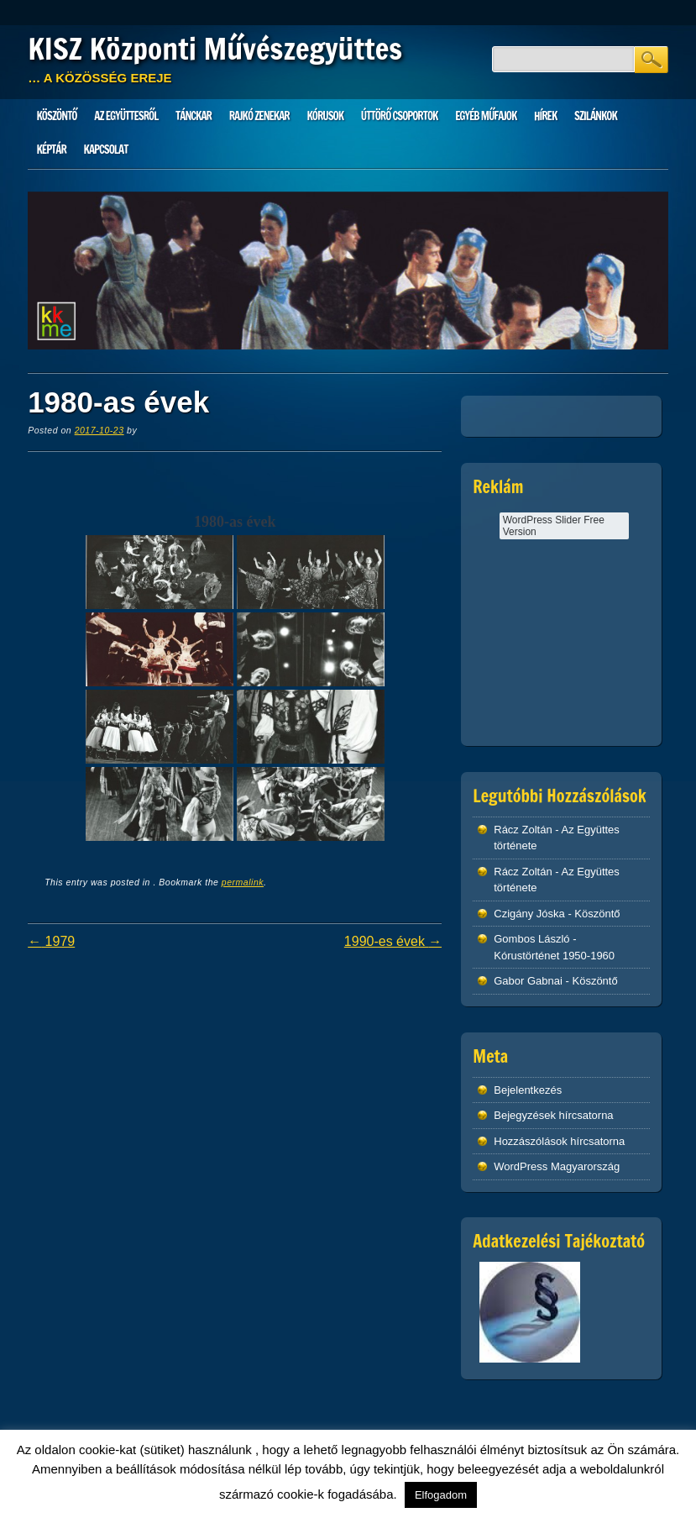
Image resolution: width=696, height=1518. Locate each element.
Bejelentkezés (528, 1090)
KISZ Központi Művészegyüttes (215, 49)
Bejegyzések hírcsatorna (553, 1115)
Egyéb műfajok (485, 115)
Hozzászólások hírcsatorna (559, 1141)
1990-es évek (393, 941)
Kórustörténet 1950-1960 (554, 955)
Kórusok (325, 115)
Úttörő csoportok (399, 115)
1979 (51, 941)
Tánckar (193, 115)
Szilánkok (595, 115)
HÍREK (545, 115)
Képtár (51, 149)
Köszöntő (57, 115)
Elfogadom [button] (441, 1495)
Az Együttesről (126, 115)
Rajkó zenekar (259, 115)
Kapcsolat (106, 149)
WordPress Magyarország (557, 1166)
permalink (243, 882)
